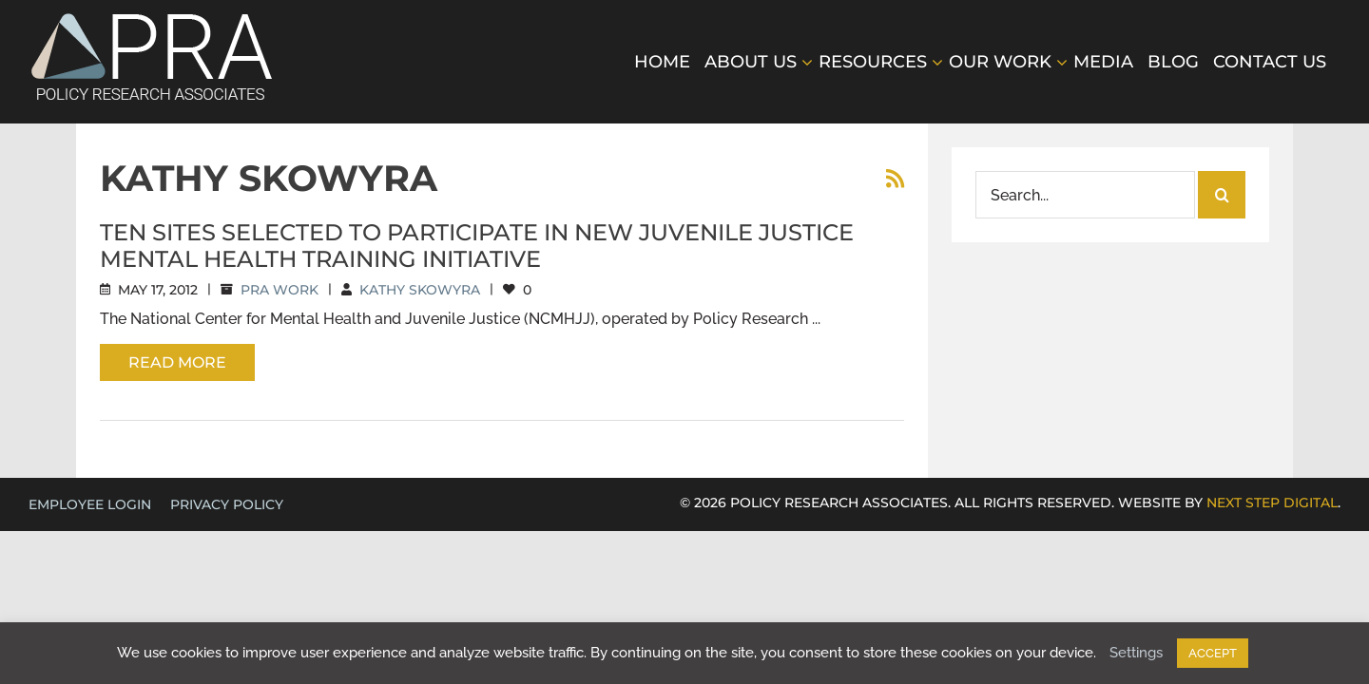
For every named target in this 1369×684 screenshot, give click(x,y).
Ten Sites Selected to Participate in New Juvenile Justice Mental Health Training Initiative (477, 245)
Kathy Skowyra (419, 289)
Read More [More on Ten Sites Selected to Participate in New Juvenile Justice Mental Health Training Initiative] (177, 362)
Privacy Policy (226, 504)
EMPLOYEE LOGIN (90, 504)
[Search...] (1085, 194)
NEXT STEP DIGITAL (1272, 502)
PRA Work (279, 289)
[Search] (1221, 194)
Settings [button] (1136, 652)
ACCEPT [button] (1212, 653)
